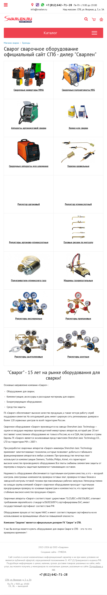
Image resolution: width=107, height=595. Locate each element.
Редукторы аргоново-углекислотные (28, 242)
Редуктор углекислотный (78, 204)
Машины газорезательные (78, 280)
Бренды (26, 43)
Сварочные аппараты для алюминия (28, 166)
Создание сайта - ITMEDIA (53, 552)
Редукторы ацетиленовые (29, 356)
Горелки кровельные (78, 166)
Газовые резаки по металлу (78, 242)
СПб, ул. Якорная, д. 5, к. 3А (18, 580)
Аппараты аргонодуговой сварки (28, 128)
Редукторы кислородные (28, 318)
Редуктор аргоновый (29, 204)
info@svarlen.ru (39, 9)
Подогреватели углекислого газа (28, 280)
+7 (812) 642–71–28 (53, 575)
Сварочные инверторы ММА (29, 90)
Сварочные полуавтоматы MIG (78, 90)
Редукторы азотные (78, 356)
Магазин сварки (11, 43)
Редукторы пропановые (78, 318)
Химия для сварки (78, 128)
